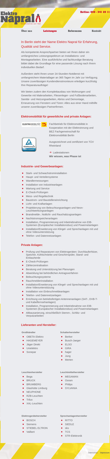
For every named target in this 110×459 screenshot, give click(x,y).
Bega (29, 376)
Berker (68, 336)
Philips (68, 384)
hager (68, 352)
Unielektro (32, 348)
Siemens (31, 424)
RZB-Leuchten (34, 396)
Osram (69, 380)
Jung (68, 356)
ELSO (68, 344)
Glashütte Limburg (36, 388)
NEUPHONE (33, 392)
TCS (67, 431)
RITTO (69, 420)
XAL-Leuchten (34, 403)
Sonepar (31, 352)
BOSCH (30, 420)
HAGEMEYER (34, 340)
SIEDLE (69, 424)
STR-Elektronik (73, 435)
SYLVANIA (71, 388)
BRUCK (30, 380)
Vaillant (30, 431)
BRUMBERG (33, 384)
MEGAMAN (71, 376)
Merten (69, 359)
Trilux (29, 399)
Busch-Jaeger (73, 340)
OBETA (30, 336)
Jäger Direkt (33, 344)
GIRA (68, 348)
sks (67, 428)
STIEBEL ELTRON (37, 428)
